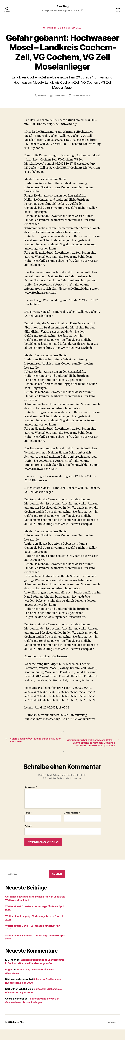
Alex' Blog (62, 6)
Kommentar (30, 797)
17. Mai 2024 (59, 96)
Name (28, 823)
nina (43, 96)
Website (28, 836)
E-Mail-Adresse (72, 823)
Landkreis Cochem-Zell (69, 29)
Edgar (8, 980)
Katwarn (47, 29)
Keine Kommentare (82, 96)
